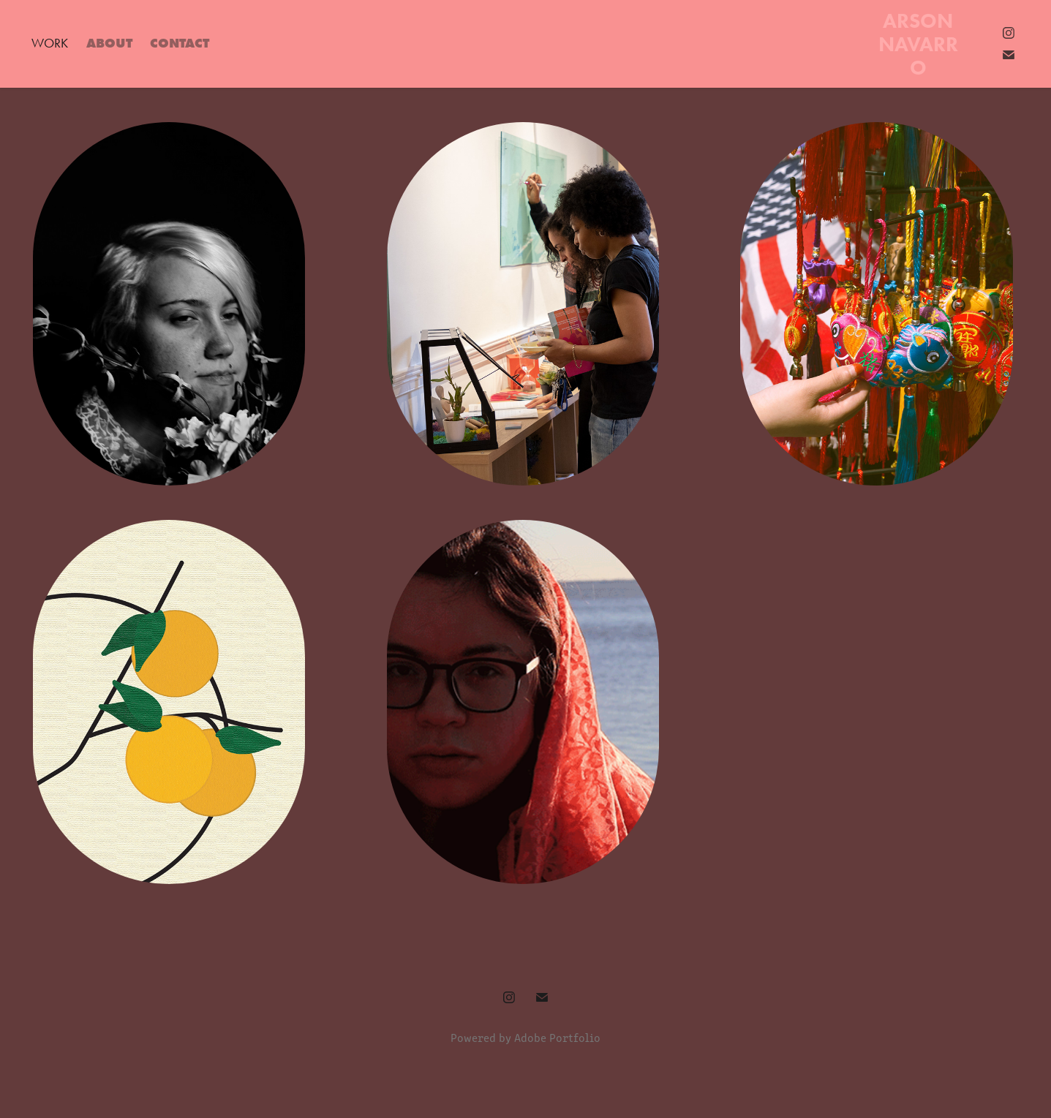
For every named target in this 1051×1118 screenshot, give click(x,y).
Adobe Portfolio (557, 1037)
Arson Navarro (918, 44)
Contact (179, 43)
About (109, 43)
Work (49, 43)
